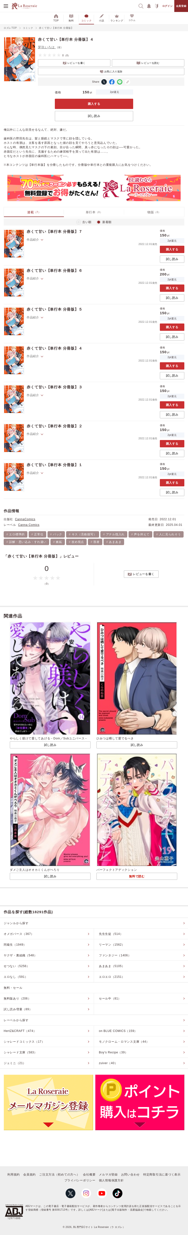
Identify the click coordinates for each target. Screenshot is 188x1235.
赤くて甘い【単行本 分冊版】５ (54, 309)
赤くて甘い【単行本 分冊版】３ (54, 387)
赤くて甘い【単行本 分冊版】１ (54, 465)
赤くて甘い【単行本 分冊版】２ (54, 426)
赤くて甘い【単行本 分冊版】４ (54, 348)
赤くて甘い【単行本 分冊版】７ (54, 231)
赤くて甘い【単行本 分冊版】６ (54, 270)
